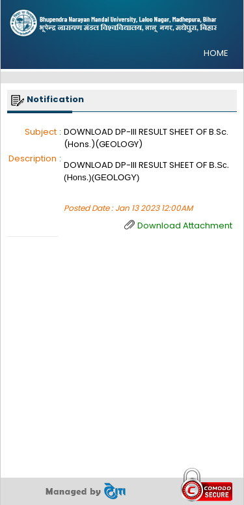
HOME (216, 53)
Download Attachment (184, 225)
